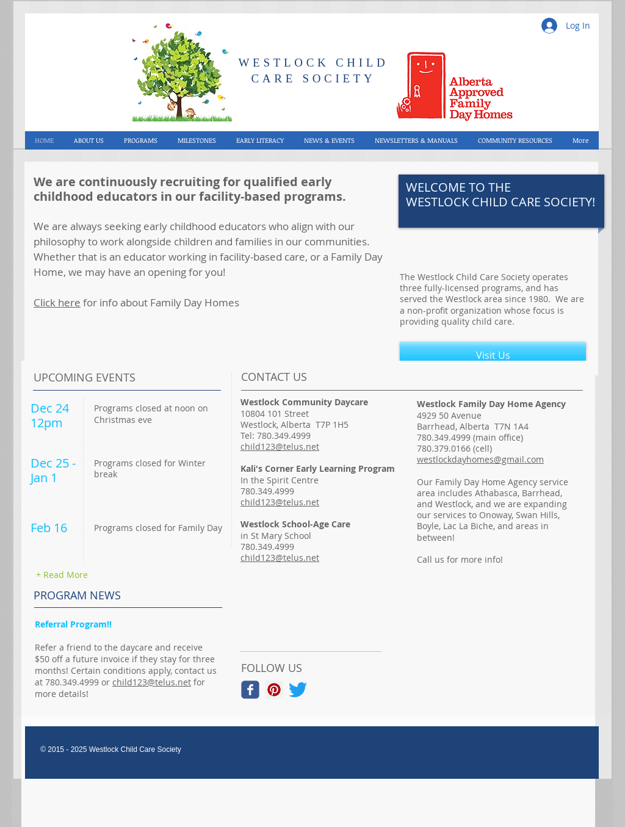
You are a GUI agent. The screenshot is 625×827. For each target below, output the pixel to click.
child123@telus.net (151, 682)
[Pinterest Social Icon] (274, 690)
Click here (57, 302)
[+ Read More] (61, 575)
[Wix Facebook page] (250, 690)
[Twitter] (298, 690)
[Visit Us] (493, 355)
